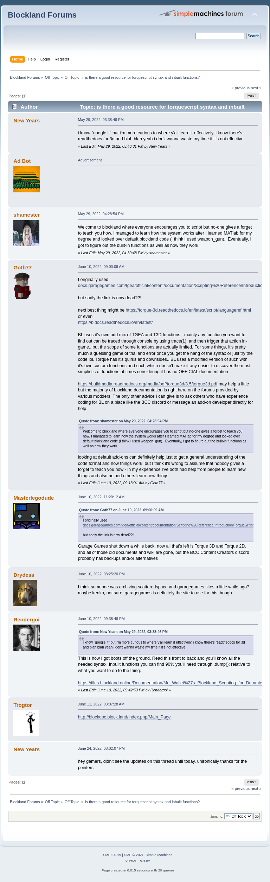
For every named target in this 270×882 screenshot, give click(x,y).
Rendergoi (26, 619)
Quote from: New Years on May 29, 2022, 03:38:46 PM (123, 632)
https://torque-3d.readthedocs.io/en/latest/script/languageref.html (188, 310)
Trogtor (22, 705)
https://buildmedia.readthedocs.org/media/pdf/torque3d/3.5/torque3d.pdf (148, 384)
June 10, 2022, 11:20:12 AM (101, 497)
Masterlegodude (33, 498)
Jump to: (216, 816)
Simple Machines (159, 855)
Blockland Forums (42, 15)
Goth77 (22, 267)
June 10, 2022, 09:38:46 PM (101, 618)
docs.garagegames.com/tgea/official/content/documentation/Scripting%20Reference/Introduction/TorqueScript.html (172, 525)
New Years (26, 120)
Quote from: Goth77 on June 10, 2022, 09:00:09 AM (121, 510)
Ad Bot (22, 161)
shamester (26, 215)
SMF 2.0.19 (112, 855)
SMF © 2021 (134, 855)
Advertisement (90, 160)
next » (256, 88)
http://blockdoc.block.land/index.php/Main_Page (124, 717)
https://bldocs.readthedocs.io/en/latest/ (115, 322)
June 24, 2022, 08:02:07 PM (101, 748)
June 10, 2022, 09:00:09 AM (101, 266)
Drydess (23, 575)
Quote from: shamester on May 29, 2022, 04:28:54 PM (123, 421)
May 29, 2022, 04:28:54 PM (101, 214)
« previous (240, 88)
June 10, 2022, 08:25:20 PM (101, 574)
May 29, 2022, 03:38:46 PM (101, 119)
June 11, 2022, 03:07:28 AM (101, 704)
